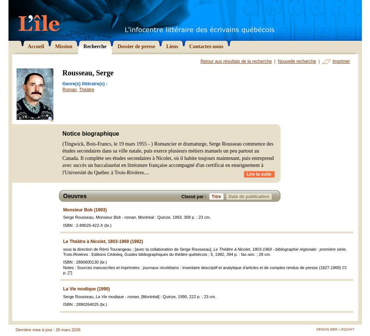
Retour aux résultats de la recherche (236, 61)
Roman (70, 89)
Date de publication (250, 196)
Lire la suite (259, 174)
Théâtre (86, 89)
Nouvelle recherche (297, 61)
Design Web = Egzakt (335, 329)
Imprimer (341, 61)
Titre (217, 196)
